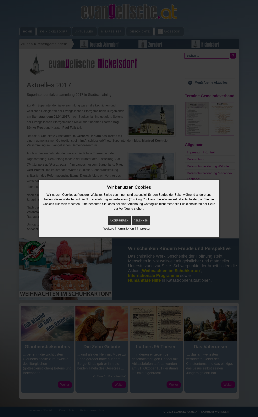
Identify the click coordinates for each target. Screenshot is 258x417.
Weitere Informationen (118, 228)
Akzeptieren (119, 220)
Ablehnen (141, 220)
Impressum (144, 228)
